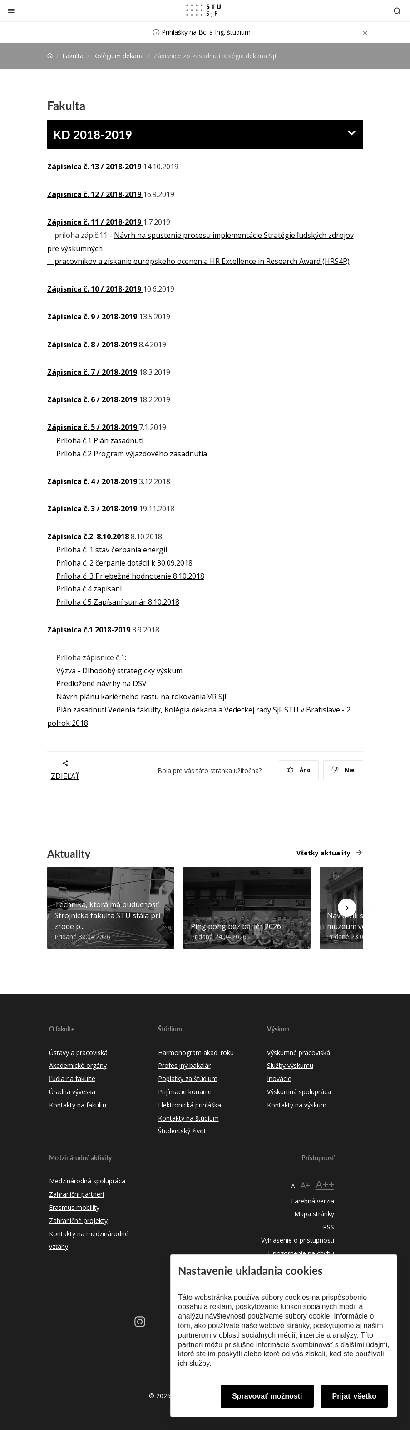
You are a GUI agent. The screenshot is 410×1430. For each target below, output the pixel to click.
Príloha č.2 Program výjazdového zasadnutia (131, 454)
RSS (328, 1227)
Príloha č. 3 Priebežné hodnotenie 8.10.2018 (130, 576)
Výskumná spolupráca (299, 1091)
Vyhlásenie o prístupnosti (297, 1240)
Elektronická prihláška (189, 1105)
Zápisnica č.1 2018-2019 (88, 630)
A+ (305, 1185)
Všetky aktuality (323, 853)
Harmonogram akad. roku (196, 1052)
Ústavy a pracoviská (78, 1052)
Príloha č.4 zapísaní (89, 589)
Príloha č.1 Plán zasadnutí (99, 440)
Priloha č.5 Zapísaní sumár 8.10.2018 (117, 602)
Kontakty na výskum (296, 1105)
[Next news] (347, 908)
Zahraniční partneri (76, 1194)
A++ (325, 1184)
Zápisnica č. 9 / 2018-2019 (92, 317)
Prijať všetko (354, 1396)
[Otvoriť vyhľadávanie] (397, 10)
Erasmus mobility (74, 1207)
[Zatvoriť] (11, 10)
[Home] (50, 55)
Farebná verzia (312, 1201)
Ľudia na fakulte (72, 1078)
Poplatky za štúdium (187, 1078)
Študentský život (182, 1131)
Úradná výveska (72, 1091)
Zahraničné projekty (78, 1220)
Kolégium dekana (118, 55)
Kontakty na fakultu (77, 1105)
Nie (343, 770)
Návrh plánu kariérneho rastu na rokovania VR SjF (142, 697)
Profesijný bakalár (184, 1065)
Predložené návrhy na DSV (101, 683)
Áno (299, 770)
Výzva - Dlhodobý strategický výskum (119, 671)
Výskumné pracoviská (298, 1052)
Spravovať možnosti (267, 1396)
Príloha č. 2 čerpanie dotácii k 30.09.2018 (124, 563)
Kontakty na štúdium (188, 1118)
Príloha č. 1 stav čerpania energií (111, 550)
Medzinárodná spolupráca (87, 1181)
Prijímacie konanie (185, 1091)
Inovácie (279, 1078)
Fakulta (73, 55)
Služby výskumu (290, 1065)
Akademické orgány (78, 1065)
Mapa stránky (314, 1213)
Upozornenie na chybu (301, 1253)
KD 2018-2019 (92, 134)
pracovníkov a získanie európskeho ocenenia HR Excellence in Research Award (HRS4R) (198, 261)
